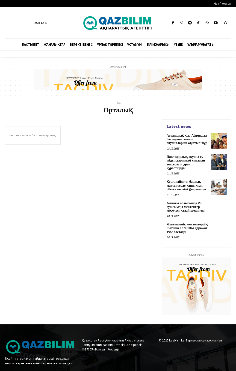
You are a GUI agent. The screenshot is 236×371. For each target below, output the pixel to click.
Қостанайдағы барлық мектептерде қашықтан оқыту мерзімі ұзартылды (186, 183)
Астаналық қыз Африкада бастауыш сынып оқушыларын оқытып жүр (186, 139)
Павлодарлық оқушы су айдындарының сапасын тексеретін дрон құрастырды (185, 161)
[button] (225, 23)
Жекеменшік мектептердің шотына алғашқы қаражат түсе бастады (186, 224)
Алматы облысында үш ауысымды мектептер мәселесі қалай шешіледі (185, 204)
